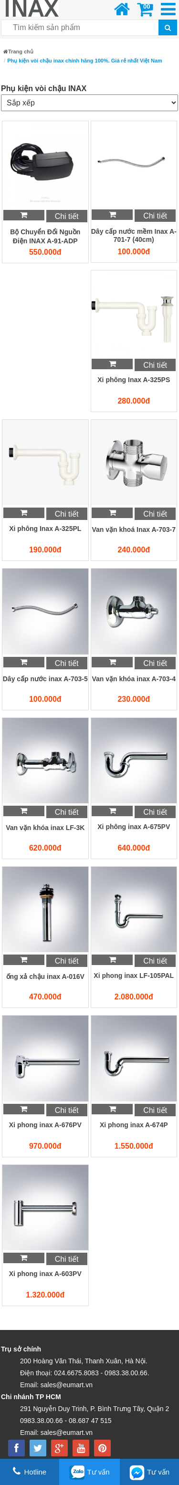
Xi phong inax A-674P (134, 1125)
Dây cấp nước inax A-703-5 (45, 679)
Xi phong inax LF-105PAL (134, 975)
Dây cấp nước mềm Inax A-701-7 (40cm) (134, 235)
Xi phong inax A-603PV (45, 1273)
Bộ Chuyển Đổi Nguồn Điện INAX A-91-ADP (45, 236)
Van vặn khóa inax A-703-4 (134, 679)
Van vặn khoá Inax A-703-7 (134, 529)
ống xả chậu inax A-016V (45, 976)
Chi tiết (67, 216)
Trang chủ (18, 51)
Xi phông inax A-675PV (133, 827)
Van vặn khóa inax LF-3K (45, 827)
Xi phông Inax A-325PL (45, 528)
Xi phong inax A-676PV (45, 1125)
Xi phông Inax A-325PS (133, 380)
